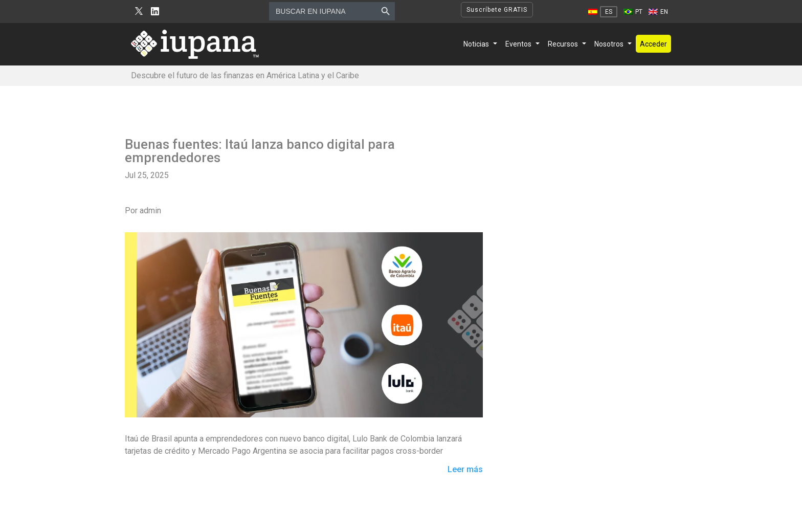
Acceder (653, 44)
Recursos (563, 44)
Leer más (465, 469)
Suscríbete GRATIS (496, 9)
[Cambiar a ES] (602, 11)
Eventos (518, 44)
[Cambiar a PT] (632, 11)
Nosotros (608, 44)
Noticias (476, 44)
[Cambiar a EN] (658, 11)
